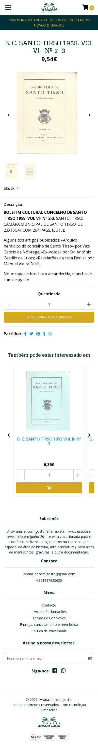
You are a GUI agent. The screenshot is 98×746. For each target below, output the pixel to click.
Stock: (10, 188)
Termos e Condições (49, 618)
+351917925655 (49, 580)
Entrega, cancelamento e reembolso (49, 624)
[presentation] (9, 115)
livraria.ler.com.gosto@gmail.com (49, 574)
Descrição (13, 204)
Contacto (49, 605)
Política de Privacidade (49, 631)
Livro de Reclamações (49, 611)
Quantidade (49, 294)
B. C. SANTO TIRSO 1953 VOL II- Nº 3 (49, 441)
